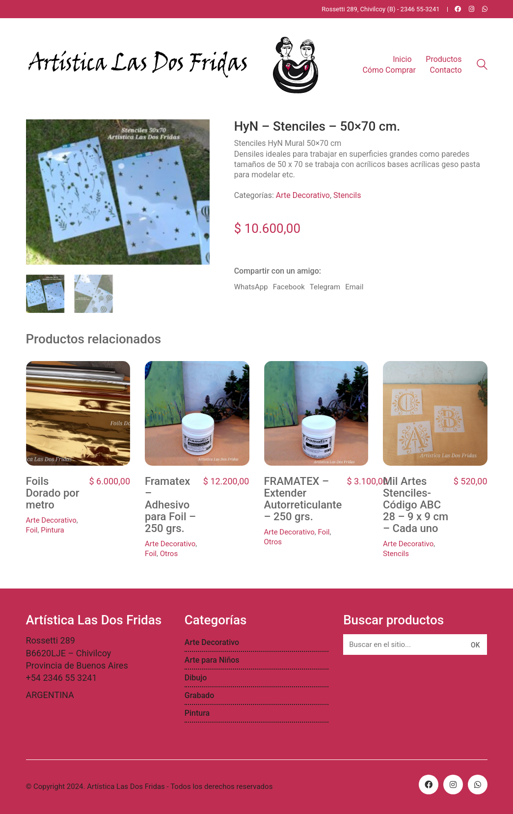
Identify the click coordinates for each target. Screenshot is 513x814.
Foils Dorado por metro (53, 493)
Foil (32, 530)
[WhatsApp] (477, 784)
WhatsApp (251, 286)
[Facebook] (428, 784)
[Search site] (482, 66)
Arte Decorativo (303, 195)
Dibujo (196, 677)
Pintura (52, 530)
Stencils (347, 195)
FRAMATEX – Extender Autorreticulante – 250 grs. (303, 499)
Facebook (289, 286)
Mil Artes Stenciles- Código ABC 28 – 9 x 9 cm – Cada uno (415, 505)
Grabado (200, 695)
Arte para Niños (212, 660)
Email (354, 286)
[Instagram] (453, 784)
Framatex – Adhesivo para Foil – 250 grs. (170, 505)
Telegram (325, 286)
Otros (169, 553)
